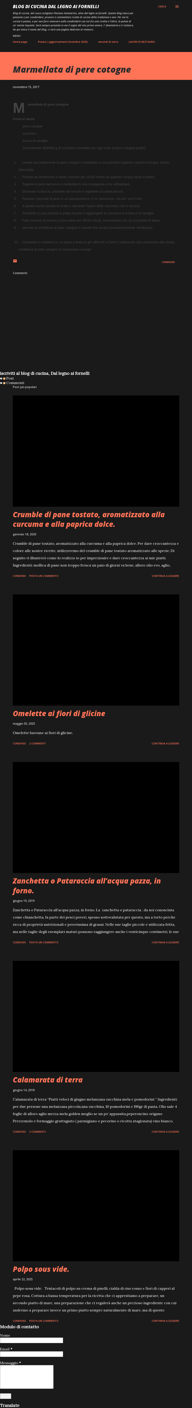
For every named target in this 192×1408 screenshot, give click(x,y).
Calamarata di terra (48, 1080)
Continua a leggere (165, 576)
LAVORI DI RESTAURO (142, 41)
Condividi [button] (168, 262)
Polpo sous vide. (41, 1269)
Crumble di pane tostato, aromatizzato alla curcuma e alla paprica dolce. (89, 519)
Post (8, 378)
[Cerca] (162, 6)
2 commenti (37, 743)
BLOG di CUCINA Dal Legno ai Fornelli (56, 6)
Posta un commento (43, 576)
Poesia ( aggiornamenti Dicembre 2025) (63, 41)
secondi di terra (108, 41)
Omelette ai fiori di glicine (59, 713)
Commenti (13, 382)
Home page (20, 41)
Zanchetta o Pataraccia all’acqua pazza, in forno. (87, 885)
